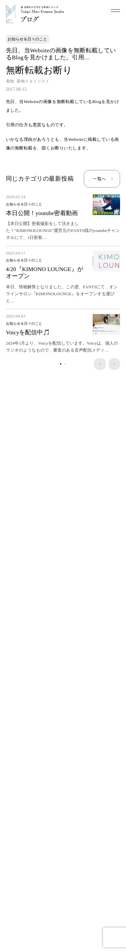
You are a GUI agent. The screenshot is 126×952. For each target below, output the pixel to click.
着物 (10, 81)
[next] (114, 364)
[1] (65, 364)
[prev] (100, 364)
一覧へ (99, 178)
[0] (60, 364)
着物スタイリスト (32, 81)
